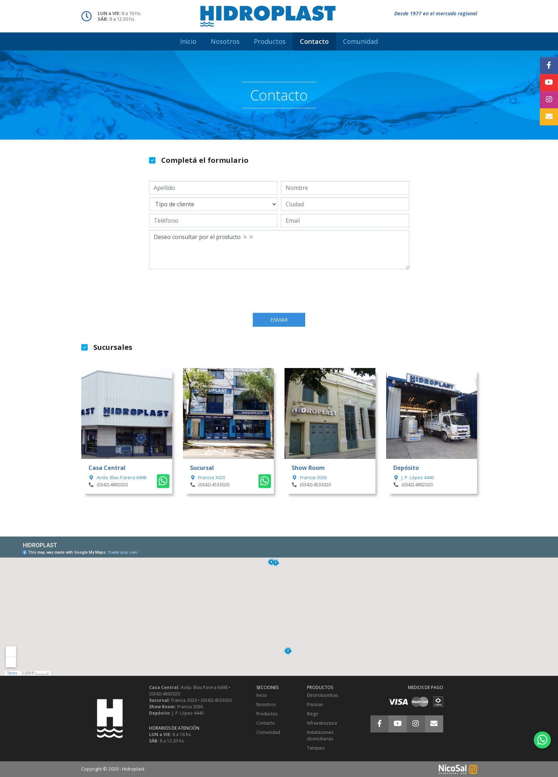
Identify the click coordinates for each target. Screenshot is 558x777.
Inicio (261, 695)
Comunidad (268, 732)
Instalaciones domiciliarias (320, 735)
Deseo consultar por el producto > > (279, 249)
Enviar (279, 319)
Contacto (265, 723)
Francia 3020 (207, 477)
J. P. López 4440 (413, 477)
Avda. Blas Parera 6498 (117, 477)
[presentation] (279, 292)
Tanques (315, 748)
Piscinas (315, 704)
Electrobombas (322, 695)
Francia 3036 (309, 477)
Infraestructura (322, 723)
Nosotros (266, 704)
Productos (266, 714)
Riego (312, 714)
